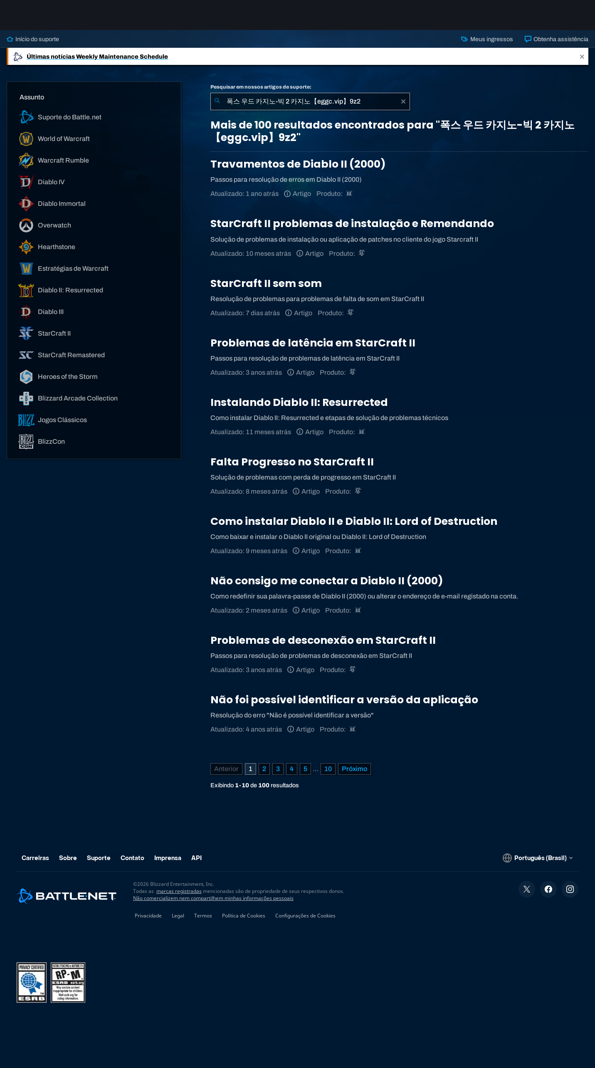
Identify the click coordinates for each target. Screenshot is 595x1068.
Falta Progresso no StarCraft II (292, 462)
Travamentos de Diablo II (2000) (298, 164)
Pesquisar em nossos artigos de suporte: (260, 87)
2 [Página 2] (264, 768)
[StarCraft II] (362, 253)
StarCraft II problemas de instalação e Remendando (352, 223)
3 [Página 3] (278, 768)
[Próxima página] (354, 769)
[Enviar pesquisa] (217, 101)
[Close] (582, 56)
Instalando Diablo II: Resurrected (299, 402)
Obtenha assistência (556, 39)
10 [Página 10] (328, 768)
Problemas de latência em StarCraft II (312, 343)
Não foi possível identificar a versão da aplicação (344, 699)
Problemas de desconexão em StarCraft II (323, 640)
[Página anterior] (226, 769)
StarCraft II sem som (266, 283)
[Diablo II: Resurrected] (350, 193)
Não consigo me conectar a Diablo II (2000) (326, 581)
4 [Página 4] (292, 768)
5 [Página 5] (305, 768)
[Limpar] (403, 101)
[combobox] (310, 101)
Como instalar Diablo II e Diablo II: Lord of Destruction (353, 521)
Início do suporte (33, 39)
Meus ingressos (487, 39)
